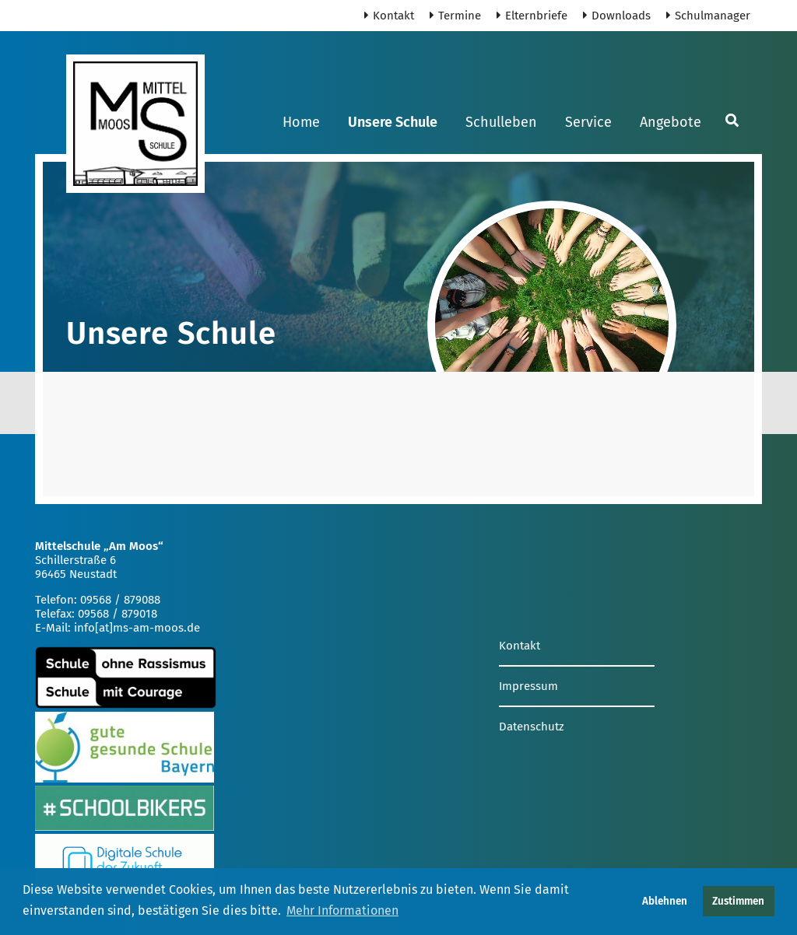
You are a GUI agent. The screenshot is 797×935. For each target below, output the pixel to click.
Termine (455, 16)
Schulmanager (708, 16)
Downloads (617, 16)
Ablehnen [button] (664, 901)
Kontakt (389, 16)
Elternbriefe (532, 16)
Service (588, 122)
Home (301, 122)
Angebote (670, 122)
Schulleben (501, 122)
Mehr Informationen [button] (342, 910)
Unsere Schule (392, 122)
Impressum (528, 686)
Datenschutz (531, 727)
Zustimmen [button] (738, 901)
